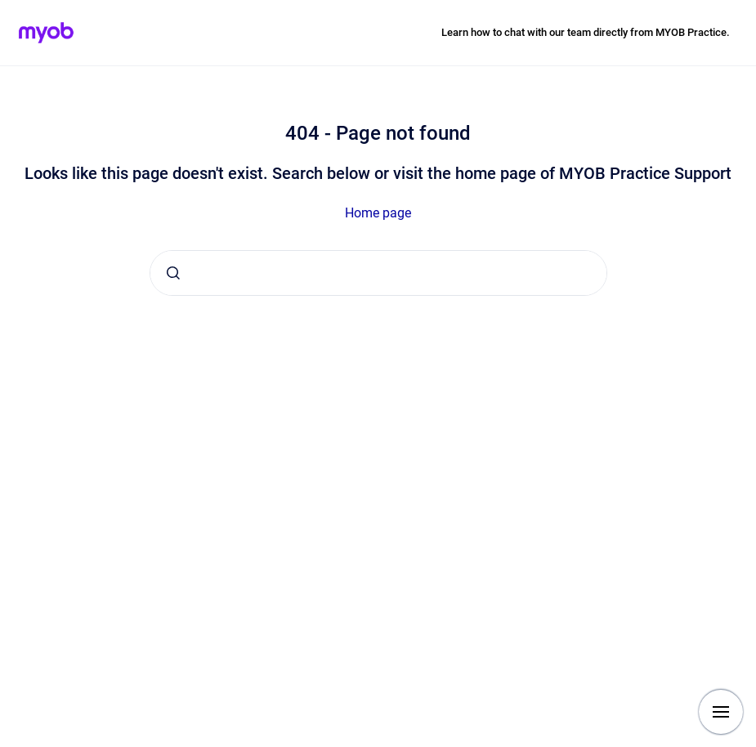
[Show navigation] (721, 712)
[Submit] (173, 273)
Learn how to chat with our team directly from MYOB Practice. (585, 32)
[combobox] (378, 273)
